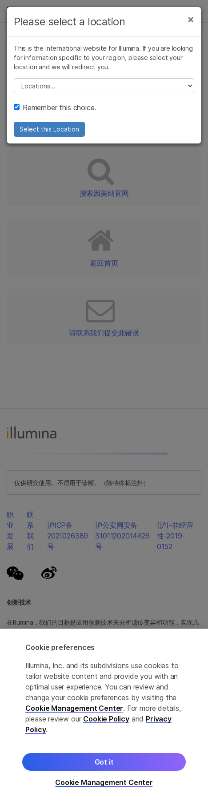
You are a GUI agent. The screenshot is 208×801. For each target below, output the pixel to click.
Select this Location (49, 129)
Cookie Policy (106, 718)
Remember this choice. (55, 107)
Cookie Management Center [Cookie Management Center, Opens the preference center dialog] (104, 782)
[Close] (190, 19)
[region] (104, 715)
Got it (104, 761)
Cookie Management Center (74, 708)
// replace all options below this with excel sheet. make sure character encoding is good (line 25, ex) (104, 85)
